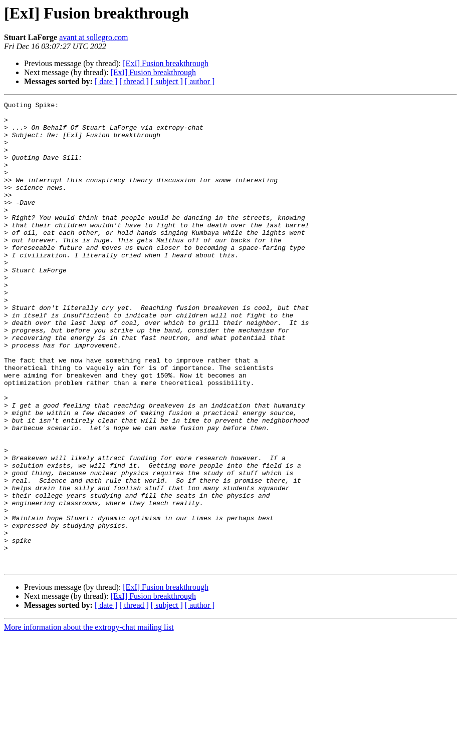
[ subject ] (167, 81)
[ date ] (106, 81)
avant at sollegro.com (93, 37)
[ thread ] (134, 81)
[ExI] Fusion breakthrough (165, 63)
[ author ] (200, 81)
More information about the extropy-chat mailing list (89, 720)
